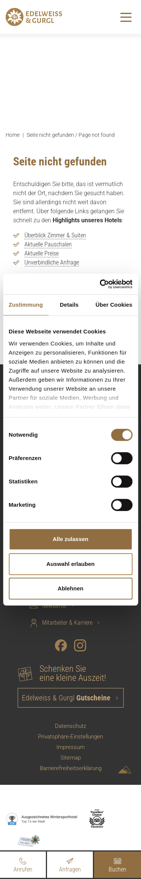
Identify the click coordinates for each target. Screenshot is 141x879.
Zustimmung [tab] (26, 304)
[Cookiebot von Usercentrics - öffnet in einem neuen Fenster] (100, 284)
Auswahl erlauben (70, 564)
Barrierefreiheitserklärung (71, 768)
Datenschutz (70, 726)
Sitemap (71, 757)
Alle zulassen (70, 539)
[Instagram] (80, 645)
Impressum (70, 747)
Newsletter (48, 605)
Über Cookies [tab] (114, 304)
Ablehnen (70, 588)
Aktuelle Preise (41, 253)
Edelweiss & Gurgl (67, 697)
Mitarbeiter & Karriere (60, 623)
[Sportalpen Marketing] (124, 771)
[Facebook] (61, 645)
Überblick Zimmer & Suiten (55, 235)
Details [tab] (69, 304)
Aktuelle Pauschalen (48, 244)
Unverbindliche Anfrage (51, 262)
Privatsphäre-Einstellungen (70, 736)
